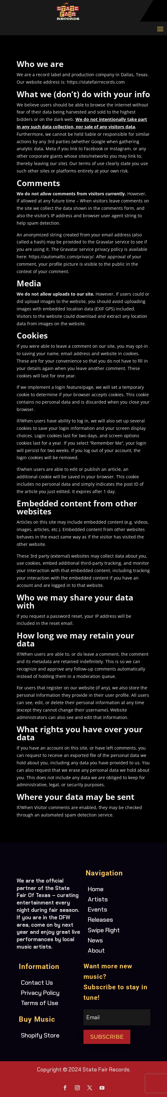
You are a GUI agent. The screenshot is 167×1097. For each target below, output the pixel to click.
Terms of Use (39, 1003)
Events (97, 909)
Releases (100, 920)
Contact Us (37, 983)
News (95, 940)
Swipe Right (104, 930)
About (96, 950)
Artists (98, 899)
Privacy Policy (40, 993)
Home (96, 889)
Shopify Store (40, 1035)
